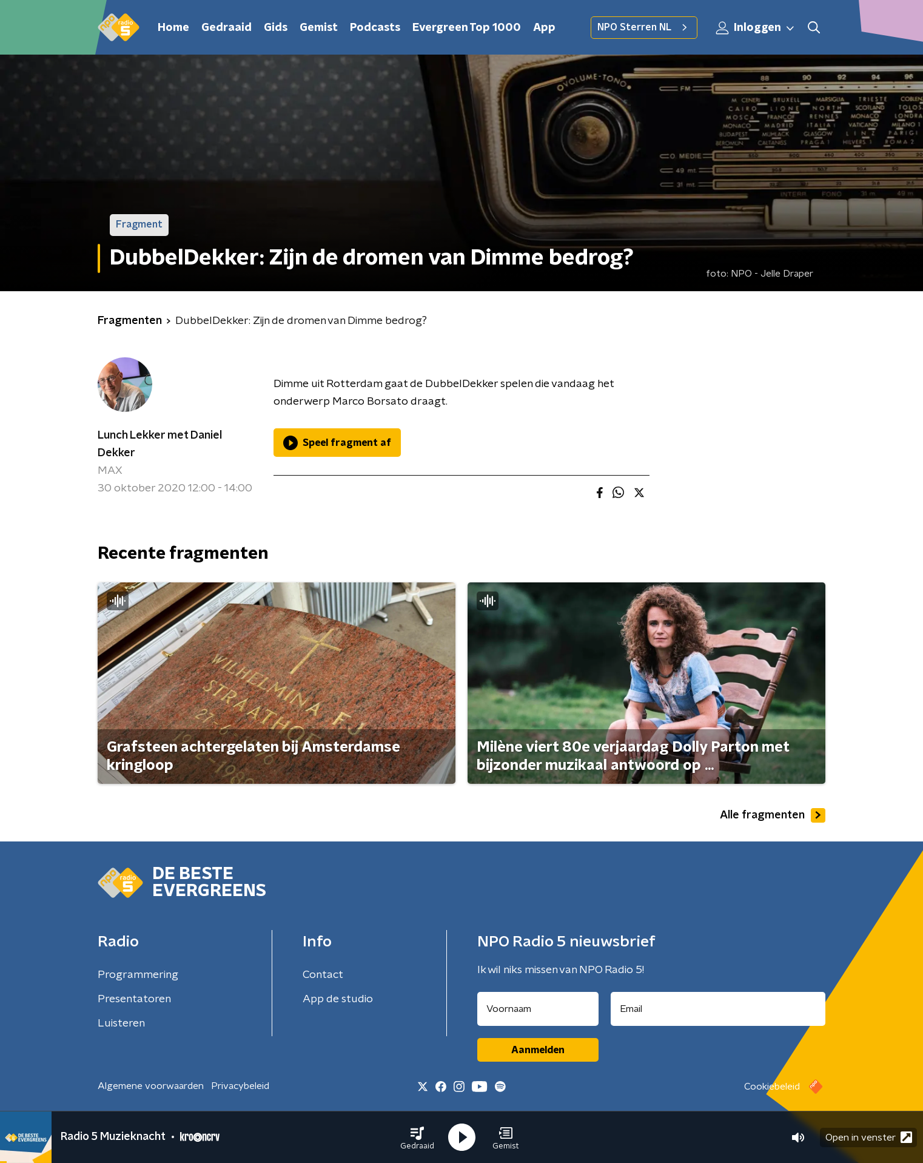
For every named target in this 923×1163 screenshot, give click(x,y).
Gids (275, 27)
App (544, 27)
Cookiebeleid (772, 1086)
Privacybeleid (240, 1086)
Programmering (138, 974)
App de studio (338, 999)
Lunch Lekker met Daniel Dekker (160, 444)
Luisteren (121, 1023)
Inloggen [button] (756, 28)
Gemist (319, 27)
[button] (417, 1137)
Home (173, 27)
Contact (323, 974)
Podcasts (375, 27)
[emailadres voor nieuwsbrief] (718, 1009)
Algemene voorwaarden (151, 1086)
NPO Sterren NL (644, 27)
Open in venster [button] (868, 1137)
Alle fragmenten (772, 815)
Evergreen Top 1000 (466, 27)
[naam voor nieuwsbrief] (538, 1009)
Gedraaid (226, 27)
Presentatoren (134, 999)
